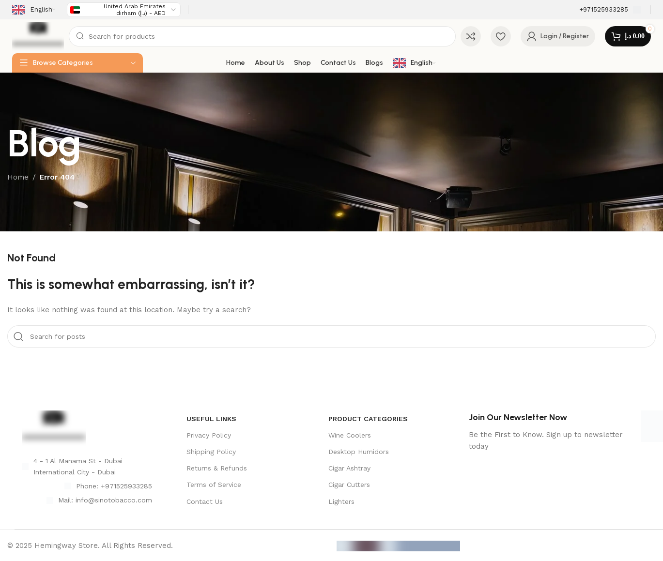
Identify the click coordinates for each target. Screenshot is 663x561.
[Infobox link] (610, 10)
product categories (368, 419)
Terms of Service (213, 484)
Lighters (341, 501)
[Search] (262, 36)
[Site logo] (38, 35)
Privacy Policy (208, 435)
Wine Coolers (349, 435)
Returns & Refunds (216, 468)
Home (18, 177)
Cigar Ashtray (349, 468)
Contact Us (204, 501)
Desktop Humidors (358, 451)
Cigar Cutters (349, 484)
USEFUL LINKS (211, 419)
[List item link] (87, 486)
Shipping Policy (211, 451)
